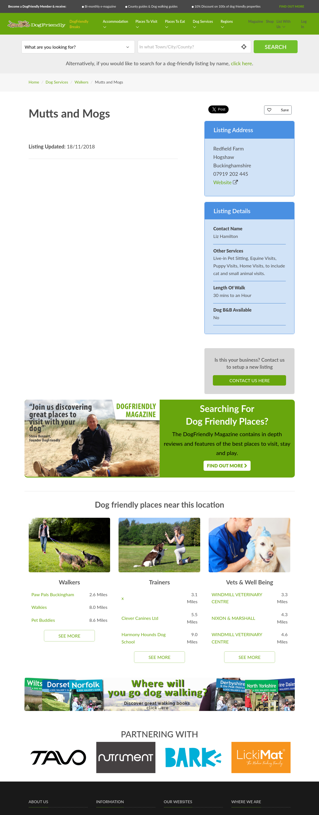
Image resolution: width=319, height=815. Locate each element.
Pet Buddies (43, 620)
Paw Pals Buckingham (53, 594)
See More (69, 635)
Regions (227, 21)
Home (34, 82)
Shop (270, 21)
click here (241, 63)
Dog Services (203, 21)
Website (225, 182)
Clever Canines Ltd (139, 618)
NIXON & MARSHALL (233, 618)
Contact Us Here (249, 380)
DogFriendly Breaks (79, 24)
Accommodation (115, 21)
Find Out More (291, 6)
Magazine (255, 21)
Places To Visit (146, 21)
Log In (304, 24)
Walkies (39, 607)
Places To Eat (175, 21)
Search (275, 46)
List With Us (283, 24)
